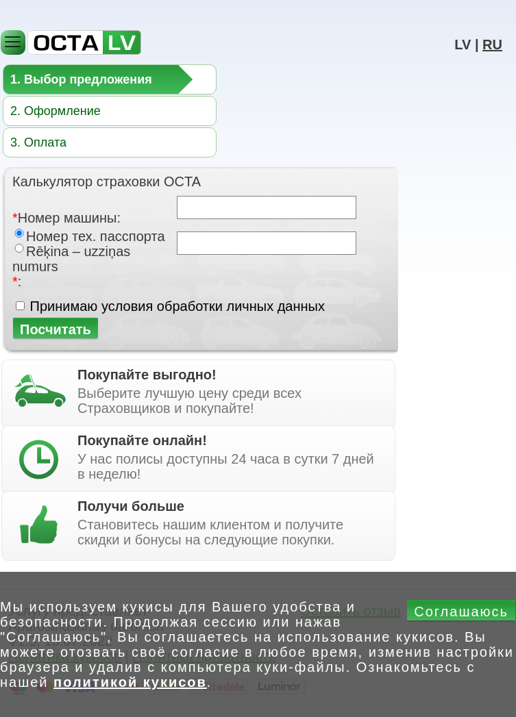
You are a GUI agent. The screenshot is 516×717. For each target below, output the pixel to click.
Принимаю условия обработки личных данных (177, 306)
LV (462, 44)
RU (492, 44)
